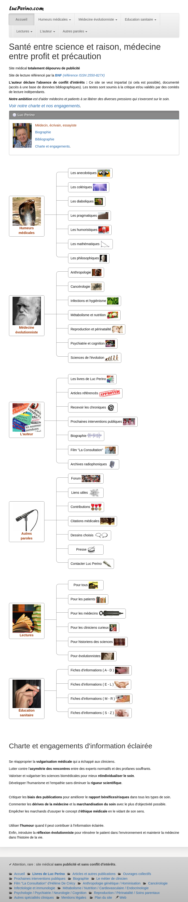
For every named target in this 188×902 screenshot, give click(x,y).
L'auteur (47, 31)
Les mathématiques (90, 244)
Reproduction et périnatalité (97, 329)
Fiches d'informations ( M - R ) (100, 698)
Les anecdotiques (90, 173)
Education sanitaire (140, 19)
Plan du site (103, 897)
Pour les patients (88, 599)
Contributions (86, 507)
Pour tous (86, 585)
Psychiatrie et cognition (93, 343)
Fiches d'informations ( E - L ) (100, 684)
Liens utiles (85, 492)
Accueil (21, 19)
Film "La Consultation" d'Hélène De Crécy (44, 883)
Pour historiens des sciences (98, 642)
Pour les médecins (97, 613)
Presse (85, 549)
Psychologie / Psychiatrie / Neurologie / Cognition (50, 893)
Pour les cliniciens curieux (94, 627)
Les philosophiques (89, 258)
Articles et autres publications (93, 874)
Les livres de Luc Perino (92, 379)
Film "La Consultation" (93, 450)
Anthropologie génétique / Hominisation (111, 883)
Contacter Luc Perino (91, 563)
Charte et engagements (52, 146)
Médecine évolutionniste (98, 19)
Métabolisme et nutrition (94, 315)
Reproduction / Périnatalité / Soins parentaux (127, 893)
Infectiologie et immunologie (34, 888)
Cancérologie (86, 286)
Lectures (25, 31)
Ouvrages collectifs (137, 874)
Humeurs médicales (54, 19)
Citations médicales (92, 521)
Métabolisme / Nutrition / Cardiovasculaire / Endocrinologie (106, 888)
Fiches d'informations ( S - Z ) (100, 713)
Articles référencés (95, 393)
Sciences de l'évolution (95, 357)
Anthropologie (86, 272)
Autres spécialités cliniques (34, 897)
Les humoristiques (90, 229)
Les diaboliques (87, 201)
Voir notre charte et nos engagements (44, 105)
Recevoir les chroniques (93, 407)
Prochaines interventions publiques (103, 421)
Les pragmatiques (89, 215)
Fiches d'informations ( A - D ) (100, 670)
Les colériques (89, 187)
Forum (85, 478)
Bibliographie (45, 139)
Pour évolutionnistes (92, 656)
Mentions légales (73, 897)
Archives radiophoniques (94, 464)
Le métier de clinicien (112, 878)
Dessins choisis (90, 535)
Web (120, 897)
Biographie (43, 132)
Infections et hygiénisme (94, 301)
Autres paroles (75, 31)
